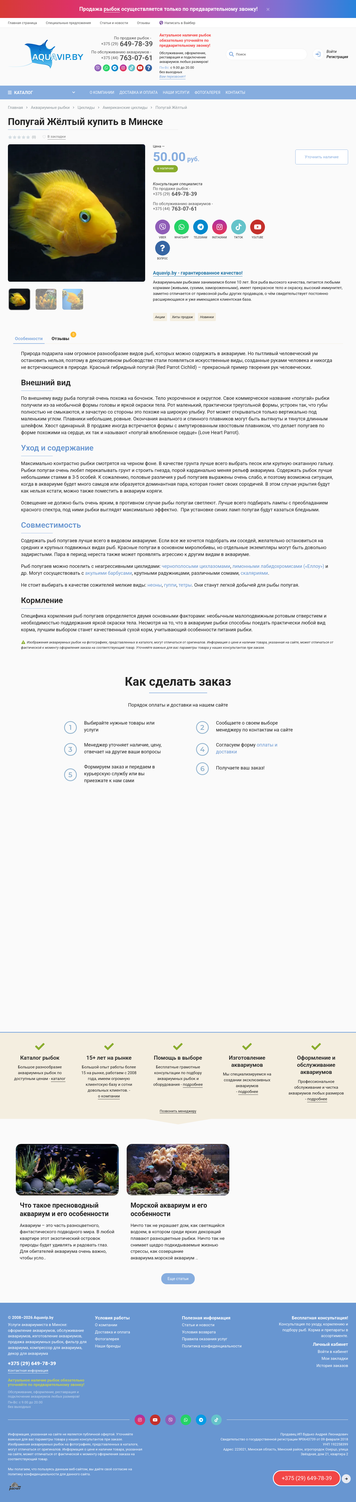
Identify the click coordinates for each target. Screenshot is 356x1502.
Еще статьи (178, 1278)
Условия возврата (199, 1332)
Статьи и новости (114, 23)
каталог (58, 1078)
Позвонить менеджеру (178, 1111)
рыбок (112, 9)
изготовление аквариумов (56, 1336)
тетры (185, 585)
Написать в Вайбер (177, 23)
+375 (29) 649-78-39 (32, 1363)
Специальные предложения (68, 23)
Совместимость (51, 525)
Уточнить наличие (322, 157)
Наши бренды (108, 1346)
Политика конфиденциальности (212, 1346)
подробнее (193, 1084)
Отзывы (143, 23)
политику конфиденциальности (33, 1474)
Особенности (29, 338)
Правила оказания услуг (204, 1339)
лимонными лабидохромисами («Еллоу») (278, 566)
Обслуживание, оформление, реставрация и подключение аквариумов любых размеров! (183, 57)
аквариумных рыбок (176, 1078)
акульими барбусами (108, 573)
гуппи (170, 585)
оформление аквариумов (31, 1330)
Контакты (235, 92)
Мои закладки (334, 1358)
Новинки (207, 317)
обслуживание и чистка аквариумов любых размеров (316, 1090)
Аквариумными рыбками (176, 282)
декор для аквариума (28, 1353)
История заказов (332, 1365)
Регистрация (337, 57)
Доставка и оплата (139, 92)
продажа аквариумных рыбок (35, 1341)
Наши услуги (176, 92)
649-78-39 (127, 44)
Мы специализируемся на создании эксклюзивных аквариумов (247, 1080)
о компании (109, 1096)
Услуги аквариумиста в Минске (37, 1324)
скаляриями (254, 573)
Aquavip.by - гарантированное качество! (198, 273)
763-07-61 (127, 58)
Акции (160, 317)
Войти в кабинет (333, 1351)
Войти (331, 51)
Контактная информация (28, 1371)
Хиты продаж (182, 317)
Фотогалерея (207, 92)
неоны (155, 585)
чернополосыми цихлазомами (196, 566)
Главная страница (22, 23)
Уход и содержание (57, 447)
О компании (102, 92)
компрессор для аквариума (55, 1347)
